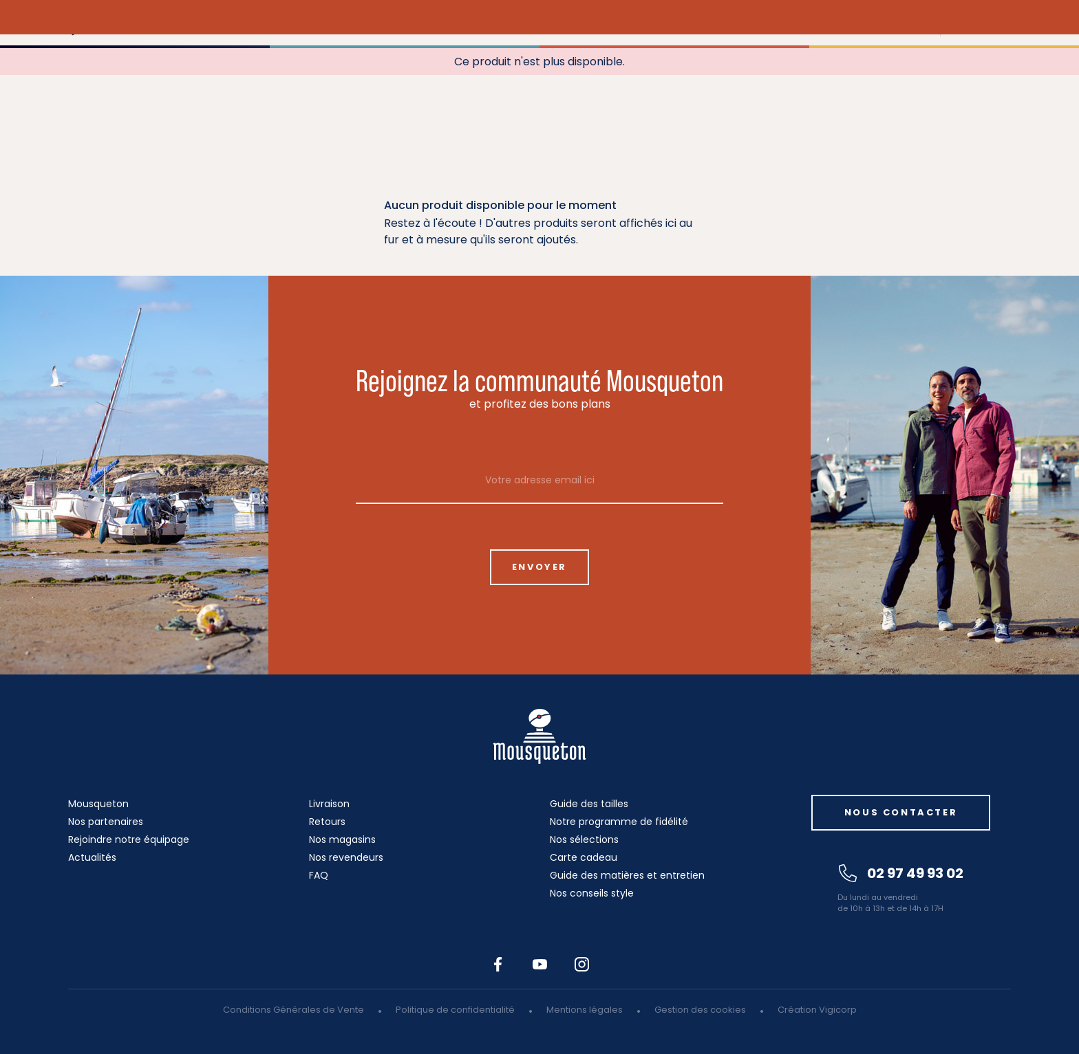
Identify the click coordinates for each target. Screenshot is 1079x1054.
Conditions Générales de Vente (293, 1009)
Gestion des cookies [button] (700, 1009)
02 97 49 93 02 (901, 873)
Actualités (92, 857)
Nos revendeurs (346, 857)
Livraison (329, 804)
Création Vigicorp (817, 1009)
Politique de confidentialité (455, 1009)
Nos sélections (584, 839)
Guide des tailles (589, 804)
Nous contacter (900, 812)
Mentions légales (584, 1009)
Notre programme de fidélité (619, 821)
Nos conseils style (592, 893)
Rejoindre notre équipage (128, 839)
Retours (327, 821)
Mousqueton (98, 804)
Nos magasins (342, 839)
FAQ (318, 875)
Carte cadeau (583, 857)
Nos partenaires (105, 821)
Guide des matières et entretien (627, 875)
